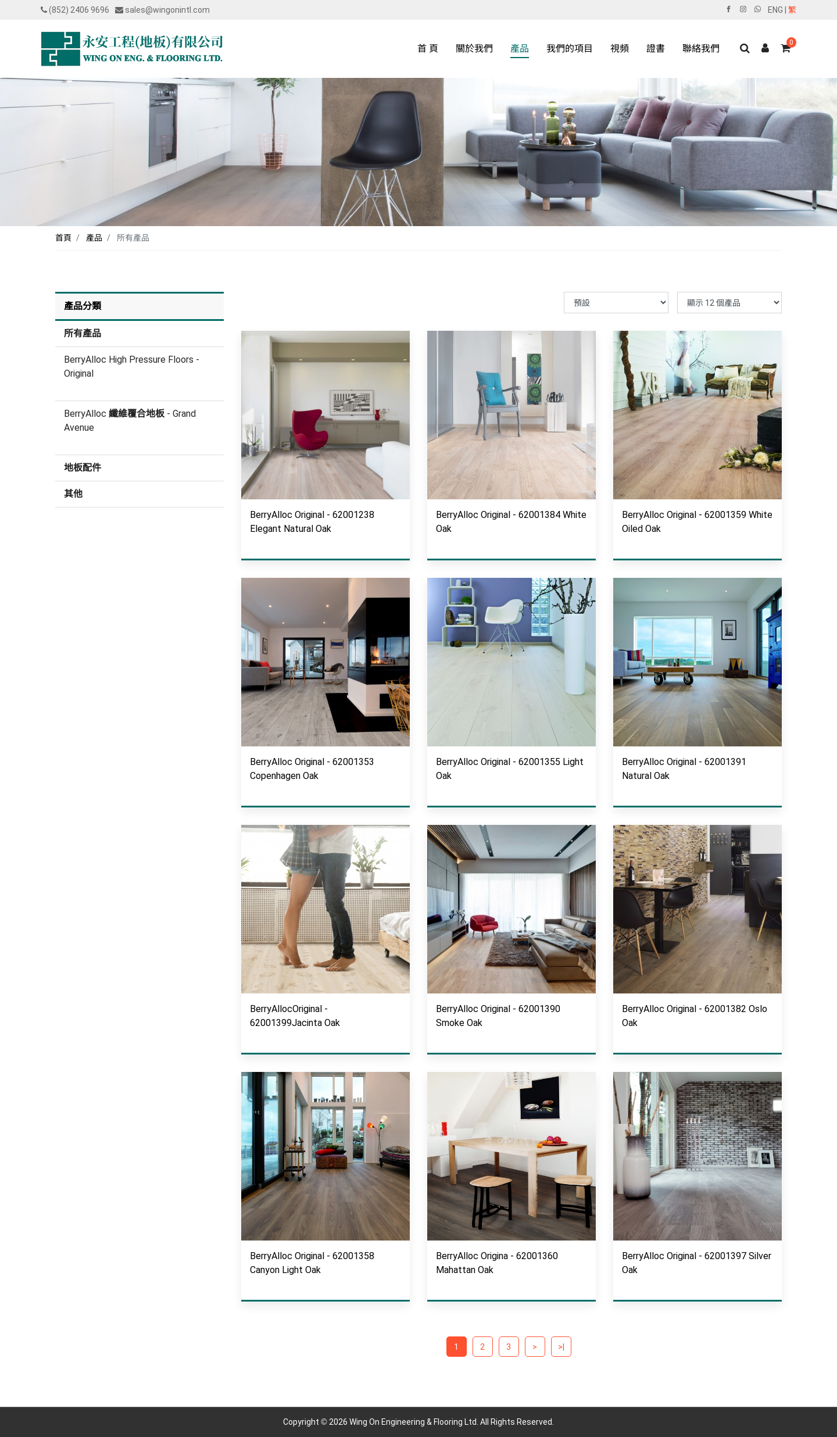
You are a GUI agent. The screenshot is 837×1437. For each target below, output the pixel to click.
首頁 (63, 237)
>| (561, 1347)
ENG (775, 10)
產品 (94, 237)
